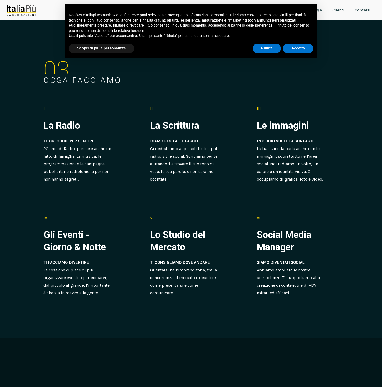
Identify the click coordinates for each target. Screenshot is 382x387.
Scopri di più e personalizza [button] (101, 48)
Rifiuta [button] (267, 48)
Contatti (362, 10)
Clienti (338, 10)
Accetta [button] (298, 48)
